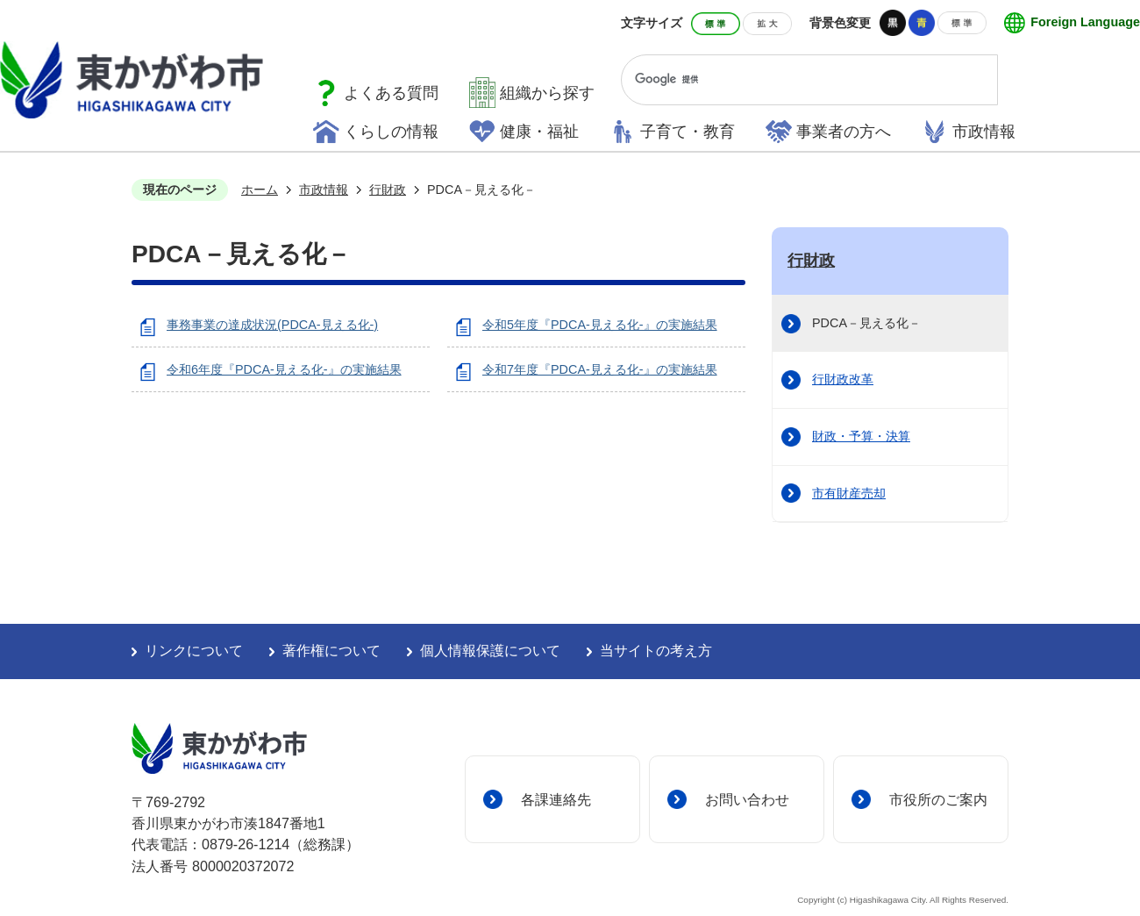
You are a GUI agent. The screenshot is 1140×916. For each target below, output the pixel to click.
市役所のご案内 (938, 799)
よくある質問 (391, 93)
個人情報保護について (490, 650)
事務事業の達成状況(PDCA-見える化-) (272, 325)
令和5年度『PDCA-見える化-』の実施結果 (599, 325)
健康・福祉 (539, 131)
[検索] (793, 80)
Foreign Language (1085, 22)
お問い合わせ (747, 799)
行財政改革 (842, 379)
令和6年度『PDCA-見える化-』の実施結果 (284, 369)
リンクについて (194, 650)
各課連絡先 (556, 799)
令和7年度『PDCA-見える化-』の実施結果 (599, 369)
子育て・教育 (687, 131)
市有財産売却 (849, 493)
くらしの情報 (391, 131)
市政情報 (983, 131)
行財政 (387, 189)
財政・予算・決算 (861, 436)
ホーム (259, 189)
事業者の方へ (843, 131)
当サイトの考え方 (656, 650)
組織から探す (547, 93)
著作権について (331, 650)
